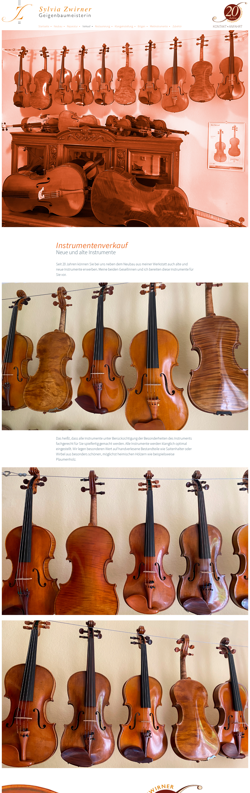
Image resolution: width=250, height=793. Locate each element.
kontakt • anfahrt (227, 26)
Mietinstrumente (159, 26)
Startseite (43, 26)
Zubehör (177, 26)
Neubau (58, 26)
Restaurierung (102, 26)
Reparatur (72, 26)
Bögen (141, 26)
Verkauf (86, 26)
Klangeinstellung (124, 26)
